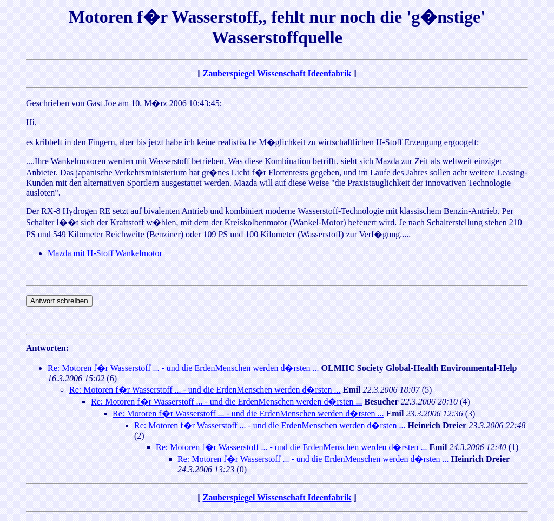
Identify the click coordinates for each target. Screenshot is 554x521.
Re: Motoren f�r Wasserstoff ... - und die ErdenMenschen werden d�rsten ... (183, 368)
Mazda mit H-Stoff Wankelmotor (105, 253)
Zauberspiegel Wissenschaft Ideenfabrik (277, 73)
